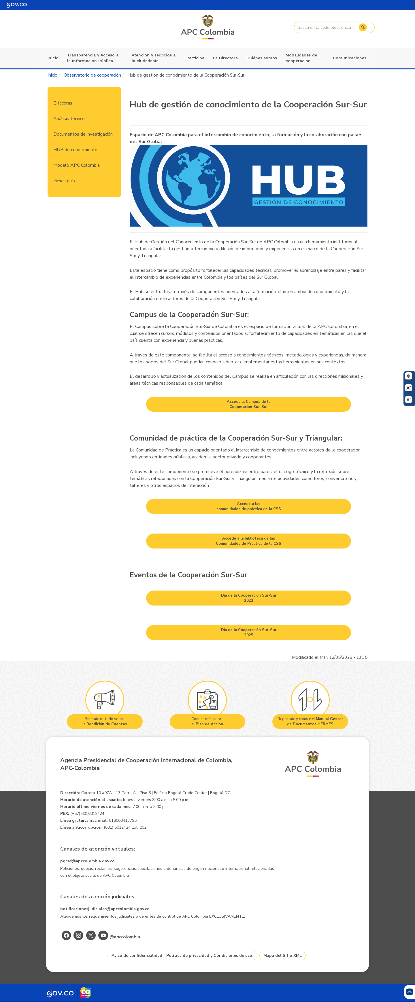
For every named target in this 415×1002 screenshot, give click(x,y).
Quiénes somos (261, 58)
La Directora (225, 58)
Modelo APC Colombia (76, 165)
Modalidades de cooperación (301, 58)
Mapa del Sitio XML (282, 955)
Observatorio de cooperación (92, 75)
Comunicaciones (349, 58)
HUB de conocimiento (75, 150)
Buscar (362, 27)
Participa (195, 58)
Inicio (53, 58)
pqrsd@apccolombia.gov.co (87, 861)
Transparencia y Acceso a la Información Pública (92, 58)
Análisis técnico (69, 118)
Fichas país (64, 181)
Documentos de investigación (83, 134)
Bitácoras (62, 103)
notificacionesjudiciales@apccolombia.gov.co (105, 909)
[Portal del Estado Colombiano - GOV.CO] (16, 5)
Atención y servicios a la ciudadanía (154, 58)
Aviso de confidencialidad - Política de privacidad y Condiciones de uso (182, 955)
